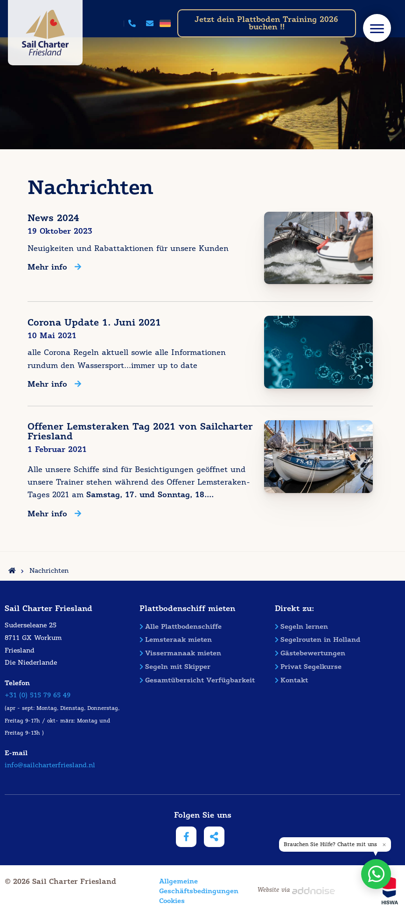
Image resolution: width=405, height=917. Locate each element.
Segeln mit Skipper (175, 666)
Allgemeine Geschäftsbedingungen (183, 886)
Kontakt (291, 680)
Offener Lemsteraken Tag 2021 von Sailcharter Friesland (140, 431)
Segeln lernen (301, 626)
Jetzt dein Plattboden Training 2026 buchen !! (266, 23)
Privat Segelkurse (308, 666)
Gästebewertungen (310, 653)
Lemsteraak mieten (176, 639)
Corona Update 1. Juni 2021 (94, 322)
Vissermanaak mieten (180, 653)
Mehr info (54, 267)
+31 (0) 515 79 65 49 (37, 695)
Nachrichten (49, 571)
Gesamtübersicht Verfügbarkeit (197, 680)
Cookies (172, 900)
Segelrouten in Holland (317, 639)
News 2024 (53, 218)
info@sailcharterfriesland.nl (50, 765)
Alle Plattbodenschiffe (181, 626)
